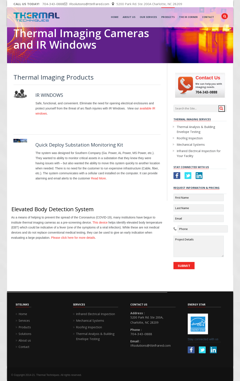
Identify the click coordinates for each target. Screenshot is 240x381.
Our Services (148, 17)
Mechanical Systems (191, 145)
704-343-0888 (53, 4)
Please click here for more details (73, 237)
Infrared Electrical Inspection (95, 314)
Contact (208, 17)
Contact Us (207, 77)
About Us (129, 17)
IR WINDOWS (49, 95)
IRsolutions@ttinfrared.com (150, 345)
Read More (98, 178)
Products (168, 17)
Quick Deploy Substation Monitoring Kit (79, 144)
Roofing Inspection (190, 138)
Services (24, 320)
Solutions (25, 334)
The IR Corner (188, 17)
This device (100, 222)
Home (114, 17)
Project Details (198, 246)
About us (25, 340)
